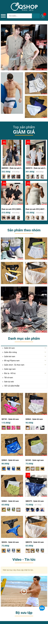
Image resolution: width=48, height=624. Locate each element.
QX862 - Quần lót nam (10, 501)
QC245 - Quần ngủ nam (35, 460)
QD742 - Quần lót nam (10, 419)
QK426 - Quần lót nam (10, 542)
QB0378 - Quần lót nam (35, 542)
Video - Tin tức (23, 560)
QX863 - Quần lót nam (10, 460)
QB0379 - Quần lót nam (35, 501)
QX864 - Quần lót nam (34, 419)
